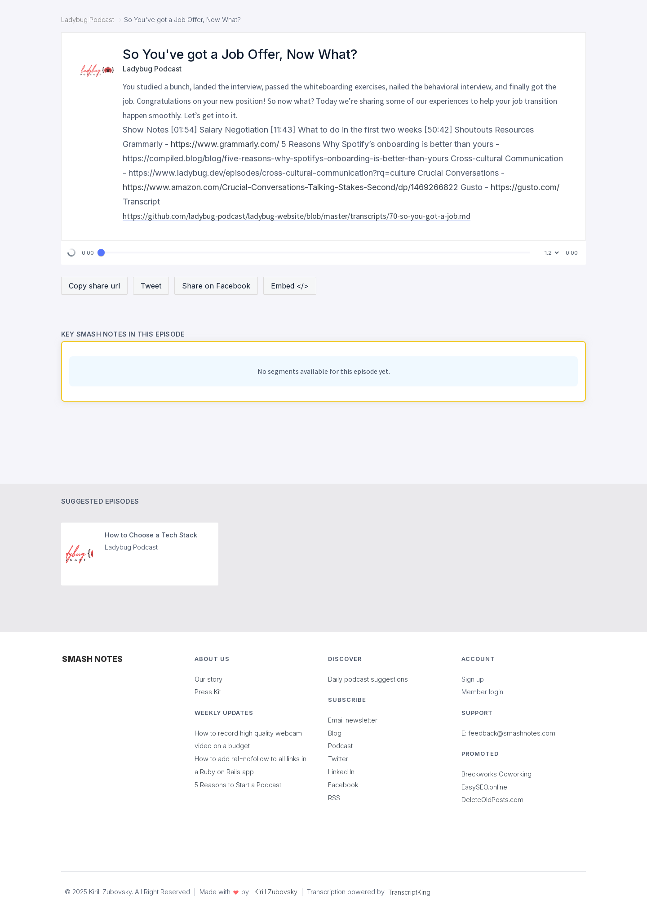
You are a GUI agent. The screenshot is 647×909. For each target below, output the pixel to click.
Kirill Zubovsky (275, 892)
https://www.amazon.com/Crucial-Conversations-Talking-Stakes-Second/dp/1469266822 (290, 187)
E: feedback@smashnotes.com (508, 733)
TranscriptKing (409, 892)
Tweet (151, 285)
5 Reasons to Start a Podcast (238, 785)
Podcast (340, 745)
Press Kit (208, 692)
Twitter (338, 759)
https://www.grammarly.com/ (225, 144)
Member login (482, 692)
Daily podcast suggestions (368, 679)
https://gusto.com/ (525, 187)
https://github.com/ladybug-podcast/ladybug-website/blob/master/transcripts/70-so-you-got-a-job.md (296, 216)
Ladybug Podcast (87, 19)
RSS (334, 798)
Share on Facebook (216, 285)
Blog (334, 733)
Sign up (472, 679)
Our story (208, 679)
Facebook (343, 785)
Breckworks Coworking (496, 774)
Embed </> (290, 285)
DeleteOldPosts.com (492, 799)
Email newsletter (352, 720)
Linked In (341, 772)
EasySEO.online (484, 787)
